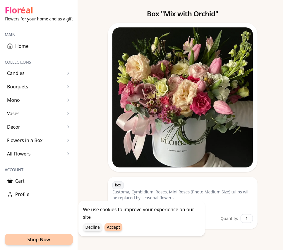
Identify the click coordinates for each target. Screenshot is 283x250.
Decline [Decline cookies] (92, 227)
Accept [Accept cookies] (113, 227)
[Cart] (39, 181)
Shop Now (39, 239)
